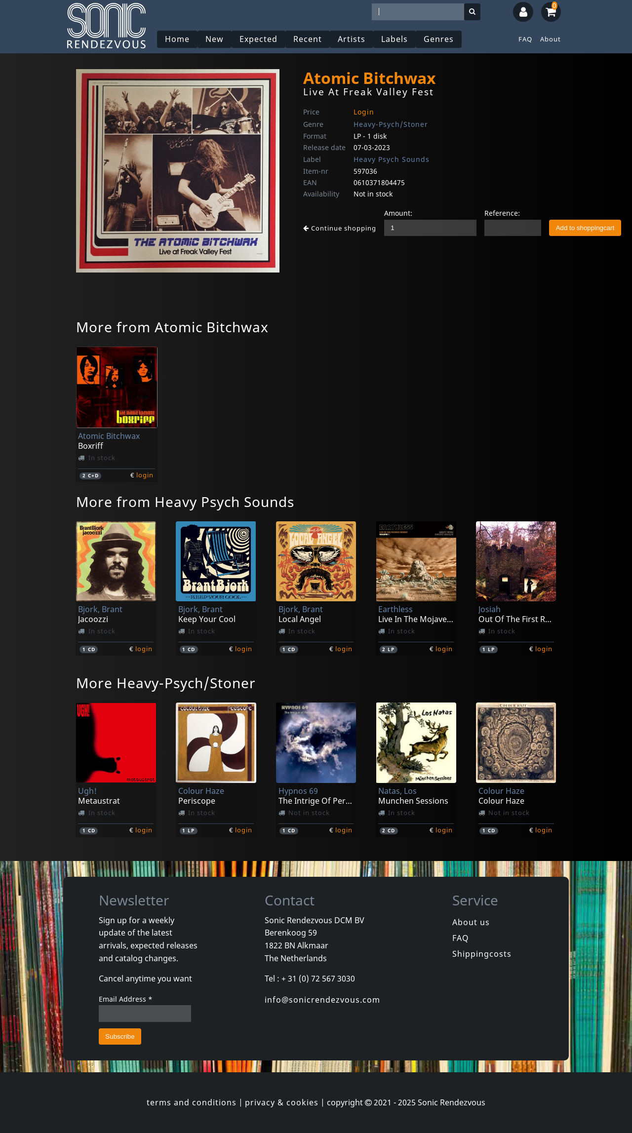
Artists (351, 39)
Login (364, 112)
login (145, 474)
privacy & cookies (281, 1102)
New (214, 39)
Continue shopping (339, 228)
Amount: (398, 213)
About (550, 39)
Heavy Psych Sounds (392, 159)
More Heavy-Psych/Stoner (166, 682)
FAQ (525, 39)
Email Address (126, 999)
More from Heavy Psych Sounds (185, 501)
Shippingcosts (482, 953)
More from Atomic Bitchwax (172, 326)
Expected (258, 39)
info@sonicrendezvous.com (322, 999)
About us (471, 922)
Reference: (502, 213)
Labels (394, 39)
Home (177, 39)
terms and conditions (192, 1102)
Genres (439, 39)
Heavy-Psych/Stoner (391, 124)
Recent (307, 39)
